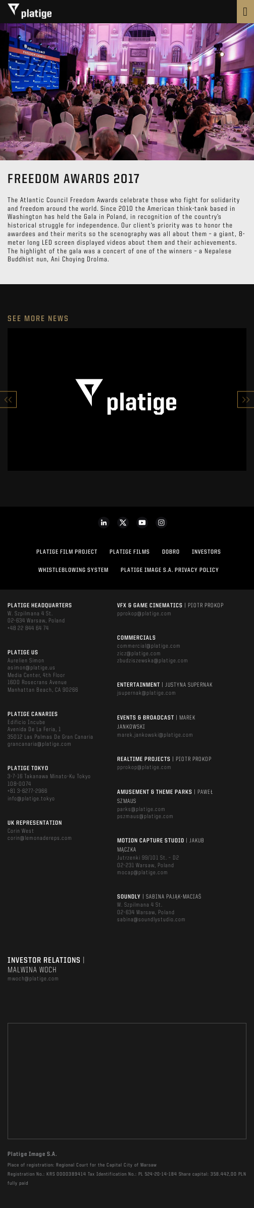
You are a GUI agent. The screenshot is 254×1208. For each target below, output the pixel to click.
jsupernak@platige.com (146, 693)
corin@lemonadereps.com (40, 838)
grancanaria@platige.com (40, 744)
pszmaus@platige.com (145, 817)
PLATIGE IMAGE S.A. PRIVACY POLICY (170, 570)
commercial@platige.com (149, 646)
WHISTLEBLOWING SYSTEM (73, 570)
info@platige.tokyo (31, 799)
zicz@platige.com (139, 654)
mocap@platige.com (142, 873)
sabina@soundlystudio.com (151, 920)
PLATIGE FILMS (130, 552)
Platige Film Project (66, 552)
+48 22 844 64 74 (28, 628)
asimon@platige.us (32, 668)
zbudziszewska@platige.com (152, 661)
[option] (127, 399)
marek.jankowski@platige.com (155, 735)
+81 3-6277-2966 (27, 791)
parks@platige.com (141, 810)
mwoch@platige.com (33, 979)
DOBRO (171, 552)
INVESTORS (206, 552)
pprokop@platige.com (144, 614)
